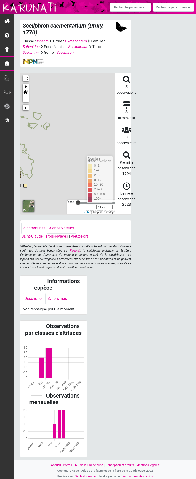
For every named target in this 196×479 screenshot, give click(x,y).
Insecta (43, 41)
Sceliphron (65, 52)
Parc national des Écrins (137, 476)
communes (34, 228)
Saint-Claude (32, 236)
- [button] (26, 99)
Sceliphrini (31, 52)
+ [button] (26, 87)
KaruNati (75, 250)
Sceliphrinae (78, 47)
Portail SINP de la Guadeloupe (83, 465)
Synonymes (57, 298)
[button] (26, 93)
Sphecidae (31, 47)
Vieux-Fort (79, 236)
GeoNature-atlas (86, 476)
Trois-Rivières (56, 236)
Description (34, 298)
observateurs (61, 228)
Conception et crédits (119, 465)
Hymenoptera (76, 41)
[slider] (78, 202)
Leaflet (87, 212)
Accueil (56, 465)
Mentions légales (147, 465)
